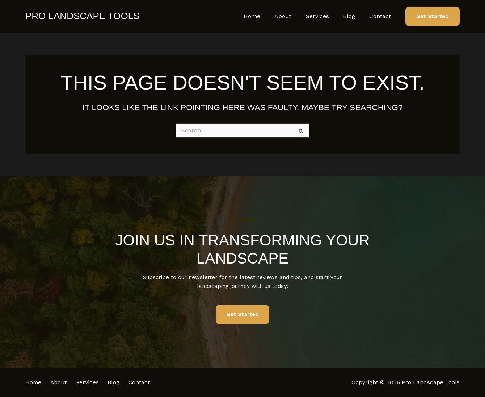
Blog (353, 16)
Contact (381, 16)
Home (264, 16)
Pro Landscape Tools (82, 16)
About (292, 16)
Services (324, 16)
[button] (432, 16)
